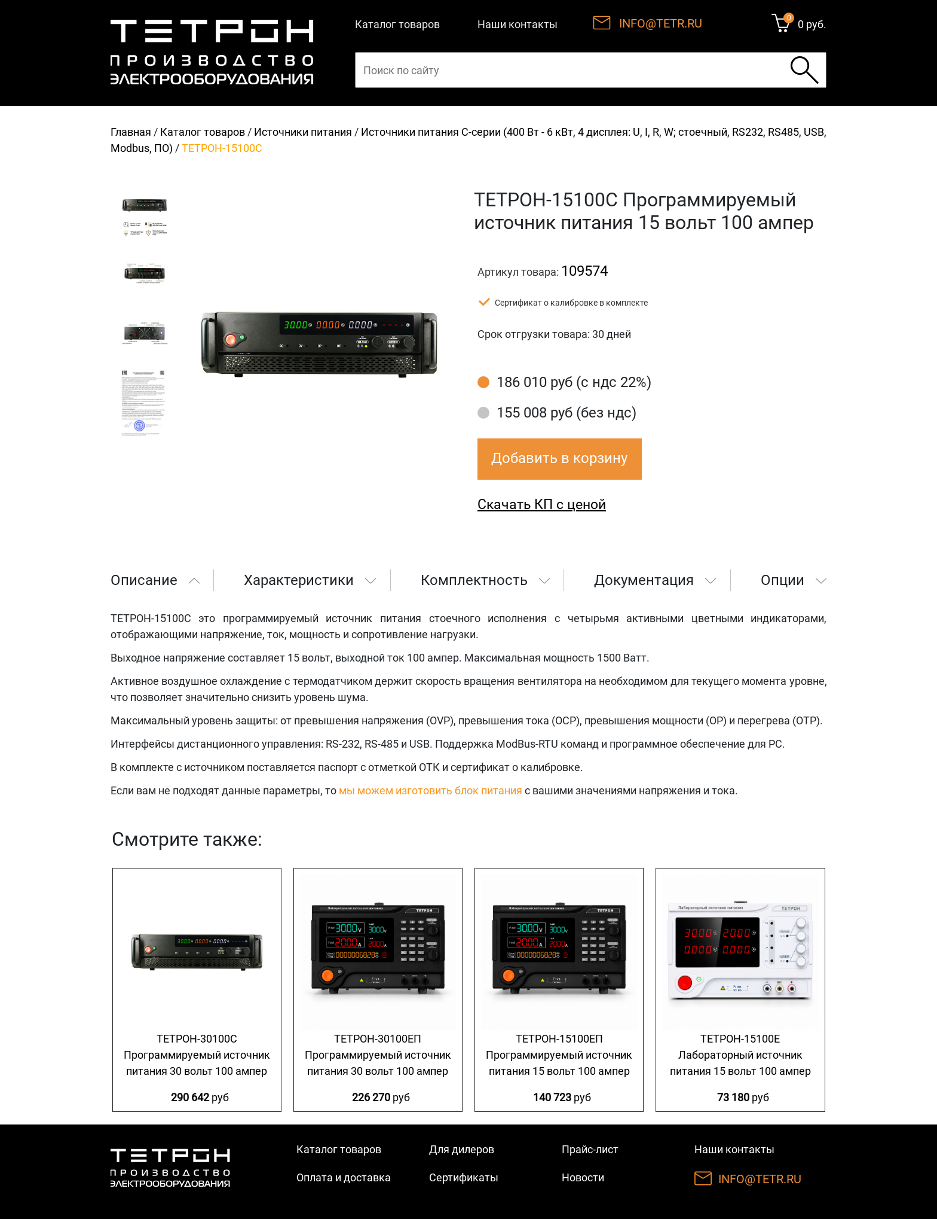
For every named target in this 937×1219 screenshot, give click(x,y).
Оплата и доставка (343, 1177)
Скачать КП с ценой (541, 504)
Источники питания (303, 132)
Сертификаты (463, 1177)
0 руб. (812, 24)
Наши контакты (517, 24)
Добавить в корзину (559, 458)
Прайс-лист (590, 1149)
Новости (583, 1177)
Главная (131, 132)
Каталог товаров (397, 24)
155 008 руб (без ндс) (566, 412)
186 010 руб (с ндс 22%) (574, 382)
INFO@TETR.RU (660, 23)
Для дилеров (461, 1149)
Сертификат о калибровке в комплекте (571, 302)
